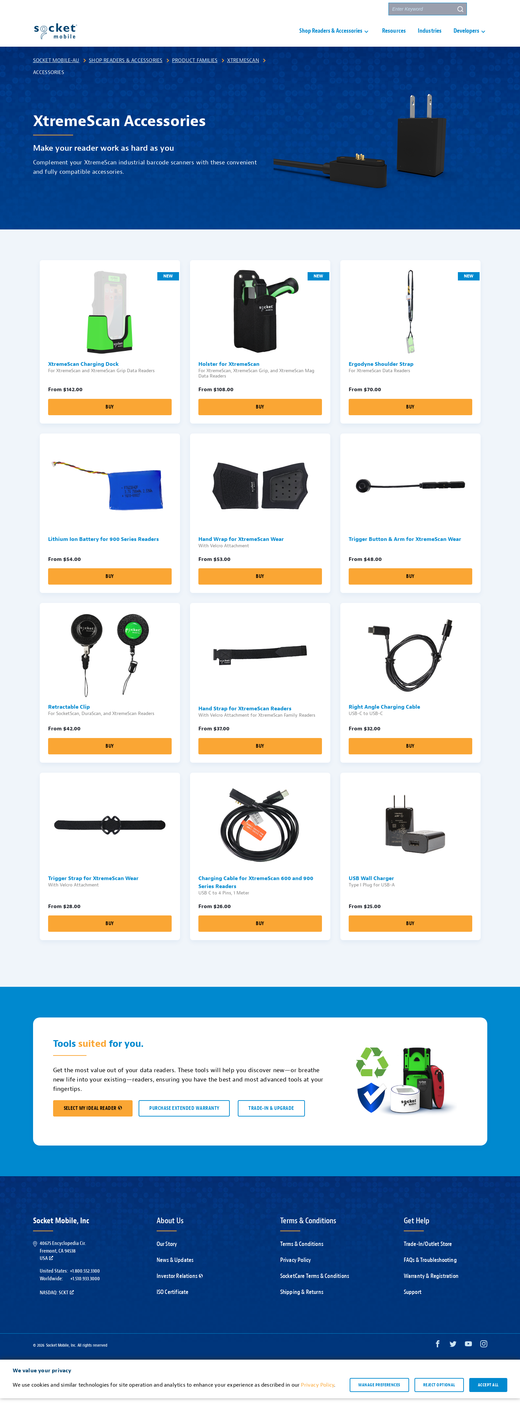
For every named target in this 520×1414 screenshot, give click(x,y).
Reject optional (439, 1400)
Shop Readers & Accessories (125, 76)
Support (305, 9)
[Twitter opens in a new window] (453, 1361)
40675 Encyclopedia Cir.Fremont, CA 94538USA (63, 1266)
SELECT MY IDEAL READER (93, 1124)
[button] (480, 9)
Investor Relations (180, 1292)
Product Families (194, 76)
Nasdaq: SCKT (57, 1308)
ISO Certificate (173, 1308)
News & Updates (175, 1276)
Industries (430, 39)
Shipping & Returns (302, 1308)
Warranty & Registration (431, 1292)
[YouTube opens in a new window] (468, 1361)
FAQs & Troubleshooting (430, 1276)
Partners (371, 9)
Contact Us (338, 9)
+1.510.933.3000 (85, 1294)
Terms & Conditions (302, 1260)
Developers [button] (466, 39)
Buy (110, 423)
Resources (394, 39)
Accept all (488, 1400)
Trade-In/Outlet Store (428, 1260)
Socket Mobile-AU (56, 76)
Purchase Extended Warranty (184, 1124)
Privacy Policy (295, 1276)
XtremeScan (243, 76)
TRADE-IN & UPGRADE (271, 1124)
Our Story (167, 1260)
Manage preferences (379, 1400)
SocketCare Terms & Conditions (314, 1292)
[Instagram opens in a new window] (483, 1361)
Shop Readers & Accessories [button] (330, 39)
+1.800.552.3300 (85, 1286)
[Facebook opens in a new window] (437, 1361)
